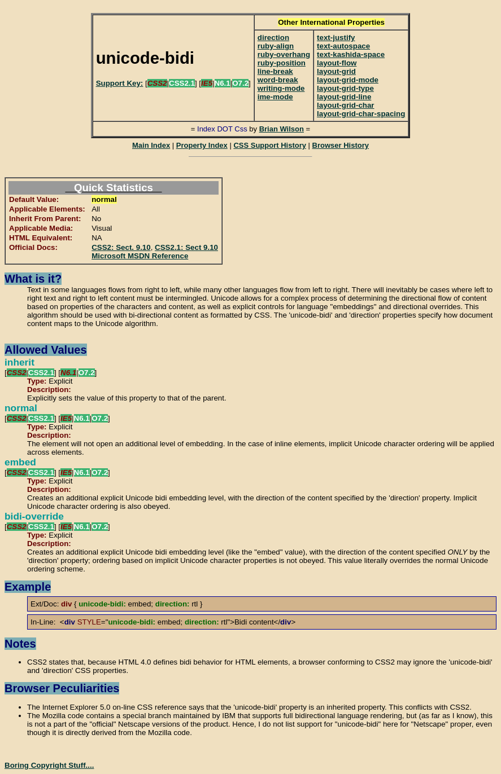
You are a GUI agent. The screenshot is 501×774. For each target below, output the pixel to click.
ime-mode (275, 97)
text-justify (336, 37)
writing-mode (281, 88)
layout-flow (336, 63)
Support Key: (119, 83)
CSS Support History (269, 145)
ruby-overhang (284, 54)
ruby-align (276, 46)
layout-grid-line (344, 97)
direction (273, 37)
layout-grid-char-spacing (361, 113)
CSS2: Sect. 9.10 (121, 247)
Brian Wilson (281, 129)
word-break (278, 80)
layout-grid (336, 71)
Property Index (202, 145)
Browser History (340, 145)
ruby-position (282, 63)
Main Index (151, 145)
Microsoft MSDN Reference (140, 256)
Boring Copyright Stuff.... (49, 765)
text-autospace (343, 46)
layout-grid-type (345, 88)
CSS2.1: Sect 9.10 (186, 247)
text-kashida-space (351, 54)
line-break (275, 71)
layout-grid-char (345, 105)
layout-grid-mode (347, 80)
